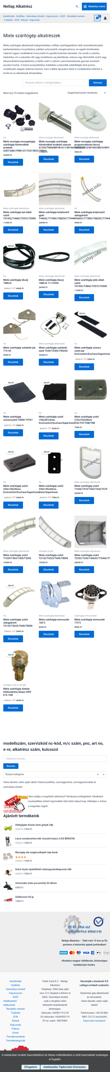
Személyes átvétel (35, 16)
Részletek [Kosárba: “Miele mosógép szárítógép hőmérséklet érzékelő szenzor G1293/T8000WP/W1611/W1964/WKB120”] (48, 159)
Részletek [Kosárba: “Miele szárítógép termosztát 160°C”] (48, 634)
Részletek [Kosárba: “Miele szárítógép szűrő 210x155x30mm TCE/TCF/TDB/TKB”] (84, 434)
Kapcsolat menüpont (94, 1020)
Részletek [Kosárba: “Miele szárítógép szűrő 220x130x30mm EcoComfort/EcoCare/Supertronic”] (13, 505)
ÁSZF (63, 16)
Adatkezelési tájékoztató (10, 1003)
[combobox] (55, 774)
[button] (77, 6)
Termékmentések (15, 1036)
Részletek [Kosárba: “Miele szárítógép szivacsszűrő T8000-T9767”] (13, 432)
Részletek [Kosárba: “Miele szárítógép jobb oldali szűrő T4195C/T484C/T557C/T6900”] (84, 297)
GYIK (16, 20)
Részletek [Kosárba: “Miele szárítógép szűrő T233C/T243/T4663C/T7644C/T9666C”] (84, 569)
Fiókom (16, 1028)
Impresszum (52, 16)
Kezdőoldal (8, 16)
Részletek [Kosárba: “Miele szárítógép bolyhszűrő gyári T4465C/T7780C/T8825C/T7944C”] (48, 229)
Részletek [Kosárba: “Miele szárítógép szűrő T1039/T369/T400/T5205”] (13, 569)
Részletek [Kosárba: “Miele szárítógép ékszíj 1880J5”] (13, 295)
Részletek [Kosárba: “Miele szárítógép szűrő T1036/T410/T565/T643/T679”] (84, 500)
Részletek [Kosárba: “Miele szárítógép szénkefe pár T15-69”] (13, 362)
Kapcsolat (35, 20)
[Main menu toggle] (94, 7)
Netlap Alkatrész (17, 6)
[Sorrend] (86, 93)
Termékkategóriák (15, 1040)
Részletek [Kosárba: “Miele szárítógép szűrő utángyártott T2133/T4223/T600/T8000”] (13, 638)
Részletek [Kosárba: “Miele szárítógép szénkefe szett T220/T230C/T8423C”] (48, 362)
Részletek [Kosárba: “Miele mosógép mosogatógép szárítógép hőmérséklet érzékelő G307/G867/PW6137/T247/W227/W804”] (13, 162)
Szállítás (20, 16)
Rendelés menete (76, 16)
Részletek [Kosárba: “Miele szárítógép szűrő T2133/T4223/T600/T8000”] (48, 569)
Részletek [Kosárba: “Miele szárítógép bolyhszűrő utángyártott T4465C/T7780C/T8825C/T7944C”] (84, 229)
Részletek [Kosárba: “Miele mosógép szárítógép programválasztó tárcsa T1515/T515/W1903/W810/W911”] (84, 159)
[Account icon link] (105, 18)
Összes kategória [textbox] (51, 774)
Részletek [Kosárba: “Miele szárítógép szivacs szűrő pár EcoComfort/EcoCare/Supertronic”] (84, 366)
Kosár (15, 1032)
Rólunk (24, 20)
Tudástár (8, 20)
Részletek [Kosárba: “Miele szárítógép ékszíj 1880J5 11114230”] (48, 294)
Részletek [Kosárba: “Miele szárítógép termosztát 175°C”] (84, 634)
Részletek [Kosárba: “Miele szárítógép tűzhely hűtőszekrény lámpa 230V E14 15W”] (13, 707)
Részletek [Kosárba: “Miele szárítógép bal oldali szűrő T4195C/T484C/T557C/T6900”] (13, 229)
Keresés (11, 766)
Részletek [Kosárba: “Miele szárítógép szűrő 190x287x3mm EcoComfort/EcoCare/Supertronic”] (48, 435)
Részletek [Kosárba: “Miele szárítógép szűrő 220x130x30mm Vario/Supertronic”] (48, 505)
